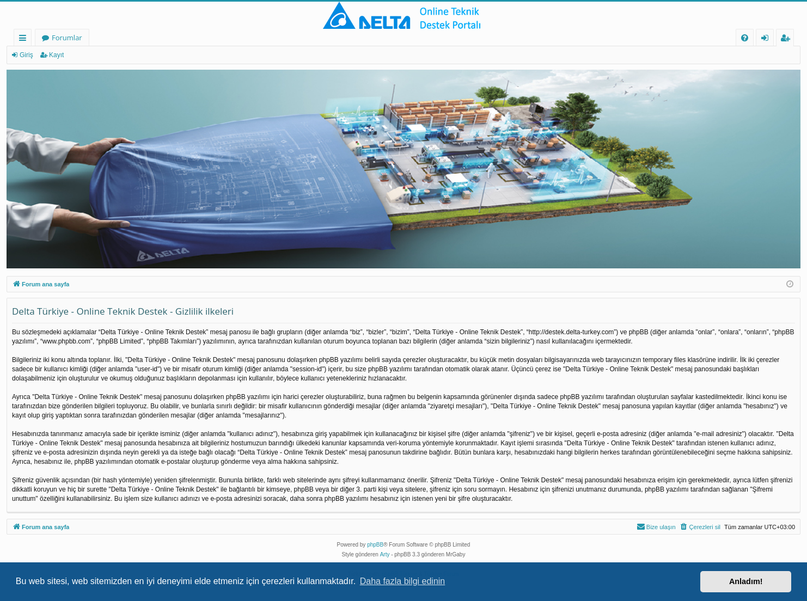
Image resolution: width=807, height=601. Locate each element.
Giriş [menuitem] (767, 39)
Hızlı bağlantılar (25, 39)
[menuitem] (744, 37)
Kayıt (56, 55)
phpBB (375, 545)
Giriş (26, 55)
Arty (385, 554)
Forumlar (67, 37)
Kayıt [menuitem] (787, 39)
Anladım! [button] (746, 581)
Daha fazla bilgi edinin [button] (402, 581)
